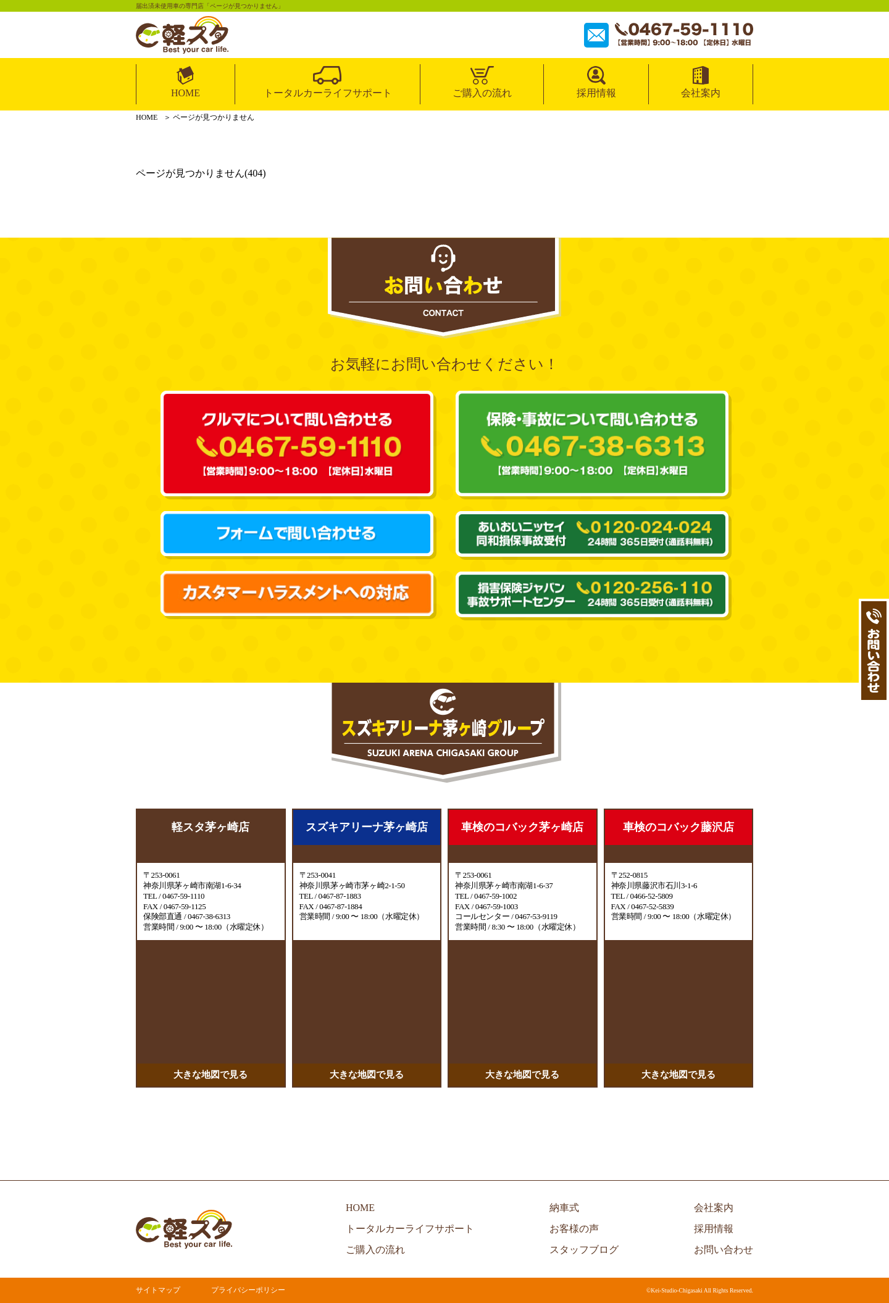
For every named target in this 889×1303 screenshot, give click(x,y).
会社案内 (700, 93)
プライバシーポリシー (248, 1290)
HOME (185, 93)
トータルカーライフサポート (328, 93)
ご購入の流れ (482, 93)
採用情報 (596, 93)
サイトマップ (158, 1290)
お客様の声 (574, 1228)
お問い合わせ (723, 1249)
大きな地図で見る (210, 1075)
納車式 (564, 1207)
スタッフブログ (584, 1249)
